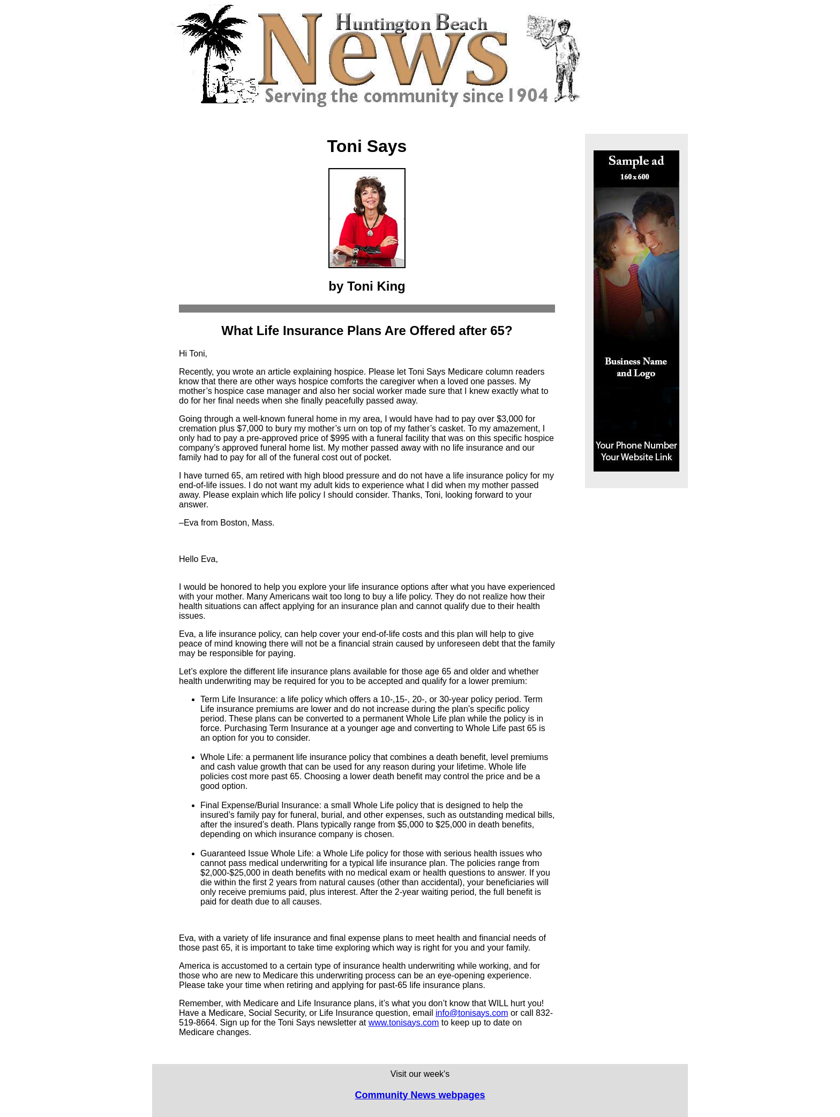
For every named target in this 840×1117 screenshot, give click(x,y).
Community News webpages (420, 1095)
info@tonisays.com (472, 1012)
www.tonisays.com (404, 1022)
